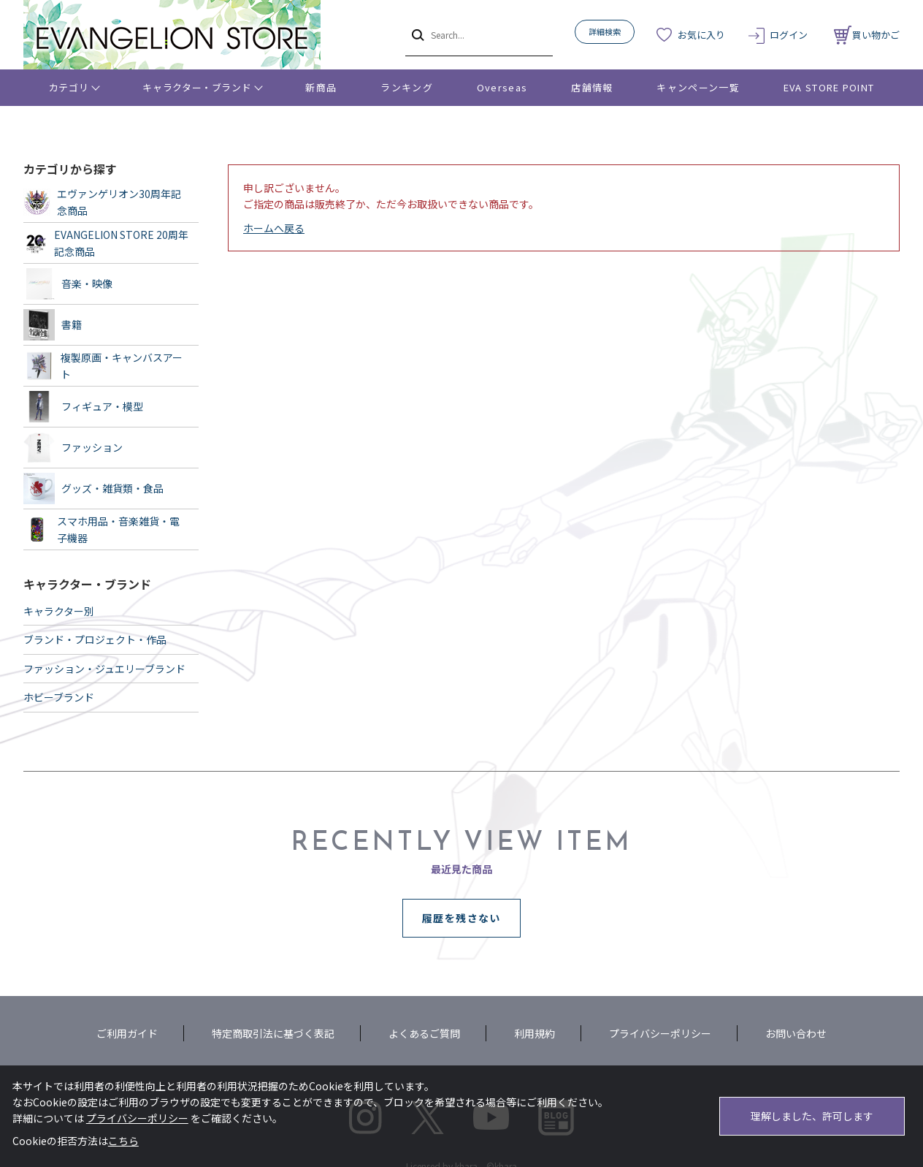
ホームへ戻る (274, 228)
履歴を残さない (461, 918)
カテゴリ (69, 87)
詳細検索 (605, 31)
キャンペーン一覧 (697, 87)
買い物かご (867, 35)
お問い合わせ (796, 1033)
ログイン (789, 35)
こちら (123, 1140)
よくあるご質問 (424, 1033)
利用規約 (534, 1033)
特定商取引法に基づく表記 (273, 1033)
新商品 (321, 87)
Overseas (502, 87)
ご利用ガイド (127, 1033)
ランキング (406, 87)
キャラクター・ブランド (196, 87)
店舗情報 (592, 87)
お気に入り (701, 35)
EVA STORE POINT (829, 87)
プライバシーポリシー (660, 1033)
